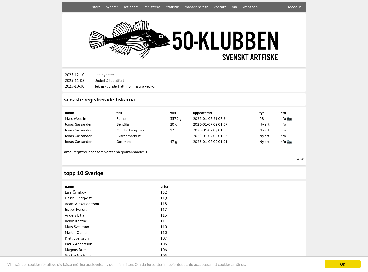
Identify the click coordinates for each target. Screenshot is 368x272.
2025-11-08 (74, 80)
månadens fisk (196, 7)
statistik (172, 7)
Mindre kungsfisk (130, 130)
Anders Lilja (74, 215)
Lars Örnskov (75, 192)
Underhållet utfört (109, 80)
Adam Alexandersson (82, 203)
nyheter (112, 7)
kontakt (220, 7)
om (234, 7)
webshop (250, 7)
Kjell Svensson (77, 238)
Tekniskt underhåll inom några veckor (124, 86)
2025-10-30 (74, 86)
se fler (300, 158)
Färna (121, 118)
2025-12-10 (74, 74)
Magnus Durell (77, 249)
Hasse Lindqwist (78, 197)
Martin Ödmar (76, 232)
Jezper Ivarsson (77, 209)
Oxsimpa (123, 141)
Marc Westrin (75, 118)
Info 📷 (286, 118)
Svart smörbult (128, 135)
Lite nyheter (104, 74)
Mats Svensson (77, 226)
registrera (152, 7)
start (96, 7)
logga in (294, 7)
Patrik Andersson (78, 244)
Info (283, 124)
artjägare (131, 7)
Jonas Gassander (78, 124)
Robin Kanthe (76, 221)
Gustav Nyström (78, 255)
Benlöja (122, 124)
